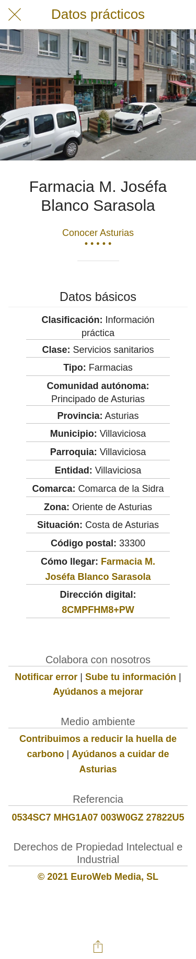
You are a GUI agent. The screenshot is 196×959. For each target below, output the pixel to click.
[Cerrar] (14, 14)
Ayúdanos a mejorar (98, 691)
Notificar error (46, 677)
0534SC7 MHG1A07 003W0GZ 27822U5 (97, 817)
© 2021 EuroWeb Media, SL (98, 876)
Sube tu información (130, 677)
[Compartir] (98, 946)
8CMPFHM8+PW (98, 610)
